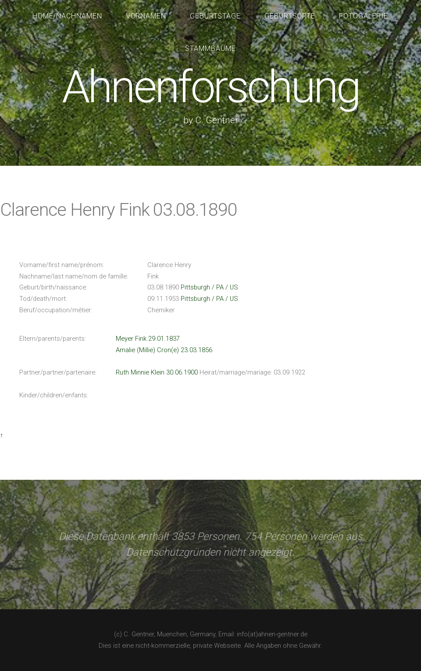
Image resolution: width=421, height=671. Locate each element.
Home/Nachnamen (67, 16)
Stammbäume (210, 48)
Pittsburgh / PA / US (209, 287)
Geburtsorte (290, 16)
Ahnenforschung (210, 87)
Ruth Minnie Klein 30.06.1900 (157, 372)
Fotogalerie (364, 16)
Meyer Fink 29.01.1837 (148, 339)
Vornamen (146, 16)
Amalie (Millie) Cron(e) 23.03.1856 (164, 350)
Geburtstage (215, 16)
